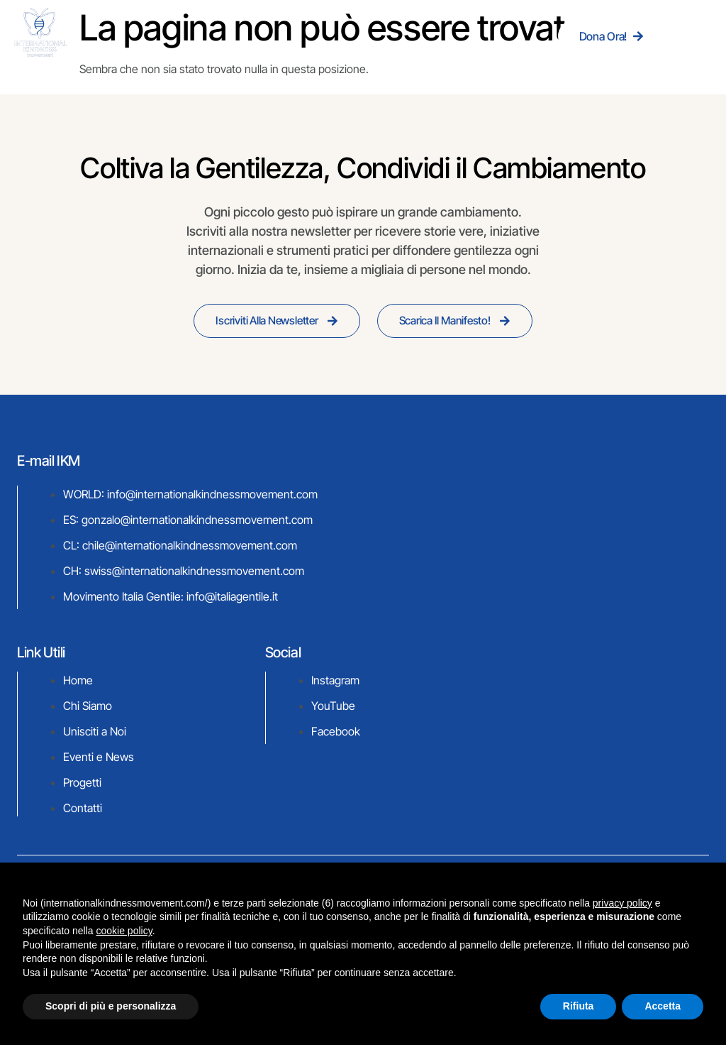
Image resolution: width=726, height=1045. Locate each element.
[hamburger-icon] (694, 36)
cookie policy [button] (124, 930)
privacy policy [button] (622, 903)
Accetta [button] (662, 1006)
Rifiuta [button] (578, 1006)
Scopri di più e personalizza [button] (110, 1006)
